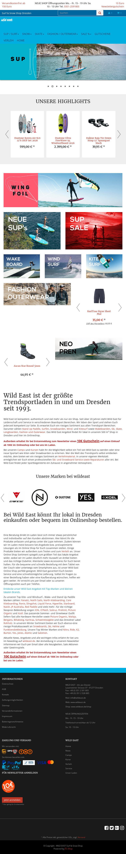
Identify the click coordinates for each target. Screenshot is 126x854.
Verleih (9, 40)
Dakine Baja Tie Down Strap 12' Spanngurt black (98, 141)
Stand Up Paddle (31, 428)
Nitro (66, 629)
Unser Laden (71, 772)
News (67, 750)
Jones (20, 632)
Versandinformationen (12, 710)
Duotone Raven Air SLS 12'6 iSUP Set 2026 (27, 139)
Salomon (42, 632)
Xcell (20, 613)
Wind (69, 428)
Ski (113, 428)
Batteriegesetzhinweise (12, 721)
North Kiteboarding (54, 600)
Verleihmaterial (66, 456)
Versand (81, 837)
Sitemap (5, 705)
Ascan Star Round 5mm (27, 365)
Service (68, 768)
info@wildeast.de (78, 697)
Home (21, 40)
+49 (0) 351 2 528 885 (79, 693)
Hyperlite (57, 603)
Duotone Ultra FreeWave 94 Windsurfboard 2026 (63, 141)
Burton (7, 632)
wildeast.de (29, 641)
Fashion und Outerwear (32, 432)
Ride (72, 629)
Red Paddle (31, 606)
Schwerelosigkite (44, 619)
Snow (27, 34)
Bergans (8, 619)
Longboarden (11, 432)
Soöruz (53, 610)
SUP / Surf (11, 34)
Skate (39, 34)
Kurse (68, 759)
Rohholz (8, 623)
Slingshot (31, 603)
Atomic (28, 632)
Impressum (7, 716)
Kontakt (5, 694)
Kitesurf (83, 428)
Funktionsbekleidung (15, 629)
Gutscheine (103, 34)
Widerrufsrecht (9, 727)
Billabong (19, 619)
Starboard (69, 603)
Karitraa (29, 619)
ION (37, 610)
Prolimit (62, 610)
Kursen (34, 449)
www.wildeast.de (78, 702)
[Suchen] (77, 12)
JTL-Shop (68, 848)
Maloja (72, 616)
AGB (4, 689)
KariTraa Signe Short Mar (99, 312)
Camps (21, 449)
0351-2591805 (71, 6)
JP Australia (17, 606)
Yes (14, 632)
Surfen (45, 428)
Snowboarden (57, 428)
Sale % (86, 34)
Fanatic (25, 600)
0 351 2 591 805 (81, 690)
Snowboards (40, 626)
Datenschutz (7, 683)
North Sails (36, 600)
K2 (77, 629)
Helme (55, 626)
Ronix (22, 603)
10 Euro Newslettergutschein (112, 5)
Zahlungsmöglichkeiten (12, 700)
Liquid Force (44, 603)
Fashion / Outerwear (62, 34)
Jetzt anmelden (12, 799)
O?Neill (44, 610)
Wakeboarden (102, 428)
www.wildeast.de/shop (81, 706)
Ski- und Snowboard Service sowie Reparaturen (78, 459)
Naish (7, 606)
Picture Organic (58, 616)
